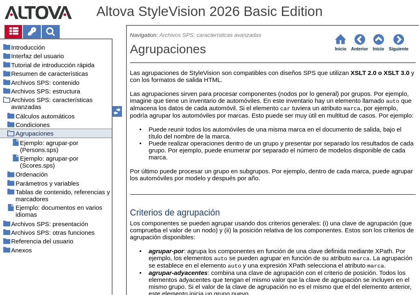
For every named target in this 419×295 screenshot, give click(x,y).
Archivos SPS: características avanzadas (210, 35)
